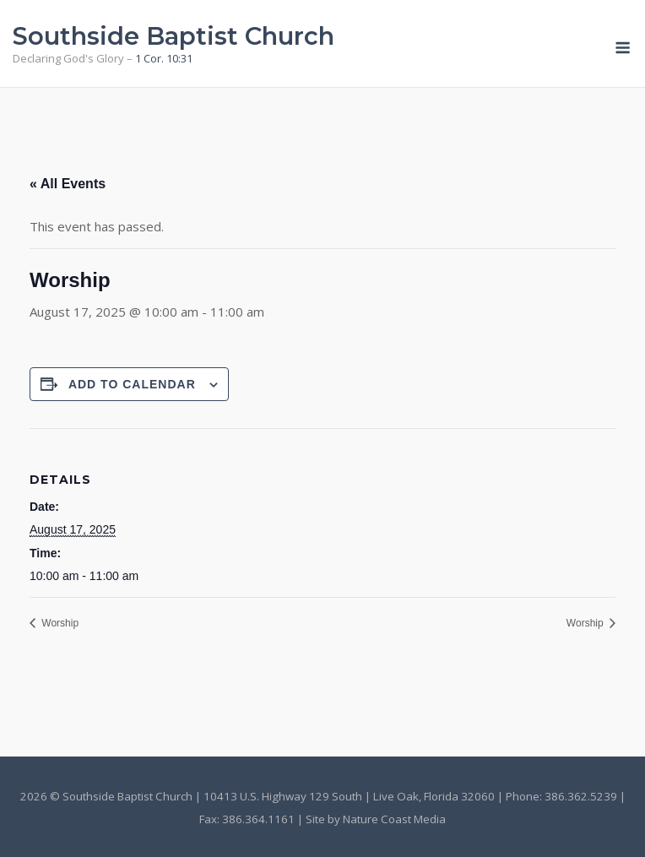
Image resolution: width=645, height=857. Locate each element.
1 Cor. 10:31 (163, 58)
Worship (59, 623)
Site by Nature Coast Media (376, 819)
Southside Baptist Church (173, 36)
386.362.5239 (581, 796)
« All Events (68, 183)
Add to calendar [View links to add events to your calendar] (132, 384)
